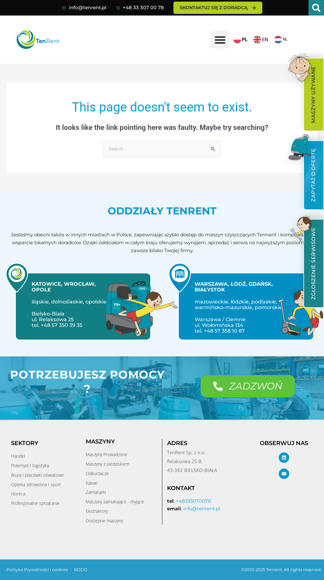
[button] (316, 8)
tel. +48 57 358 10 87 (220, 331)
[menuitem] (313, 94)
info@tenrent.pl (87, 7)
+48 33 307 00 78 (143, 7)
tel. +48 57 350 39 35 (57, 325)
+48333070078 (193, 501)
